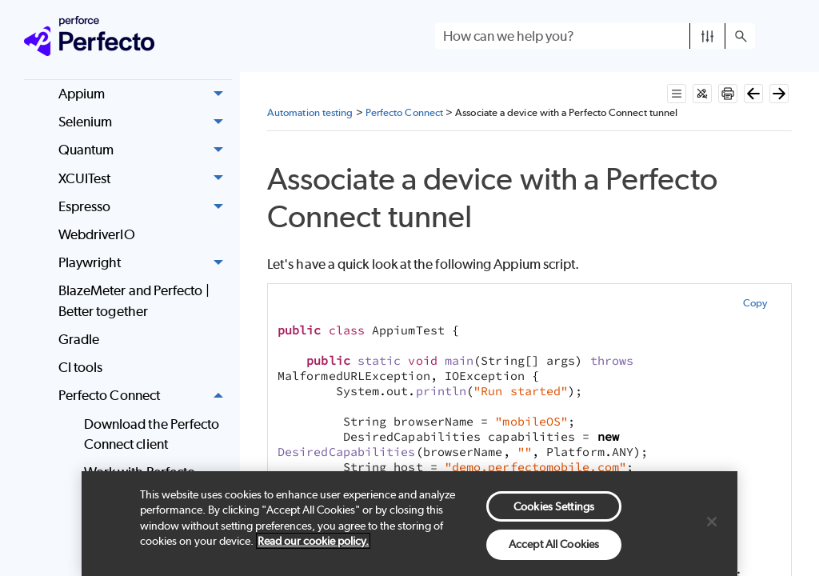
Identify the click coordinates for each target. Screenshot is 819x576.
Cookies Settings (553, 506)
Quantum (145, 151)
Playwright (145, 263)
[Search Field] (595, 36)
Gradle (78, 339)
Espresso (145, 207)
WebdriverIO (96, 234)
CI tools (80, 367)
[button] (707, 36)
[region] (409, 523)
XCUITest (145, 179)
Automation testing (310, 112)
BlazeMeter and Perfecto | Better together (134, 300)
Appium (145, 94)
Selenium (145, 122)
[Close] (711, 521)
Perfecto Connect (145, 396)
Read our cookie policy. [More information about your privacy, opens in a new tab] (313, 540)
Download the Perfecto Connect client (152, 434)
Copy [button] (755, 303)
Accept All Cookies (554, 544)
